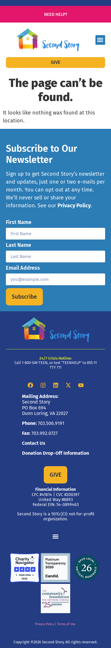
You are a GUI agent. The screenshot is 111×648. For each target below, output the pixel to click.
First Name (18, 222)
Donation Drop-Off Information (55, 453)
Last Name (18, 245)
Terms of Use (66, 624)
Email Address (23, 268)
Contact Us (33, 443)
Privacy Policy (74, 205)
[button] (100, 40)
